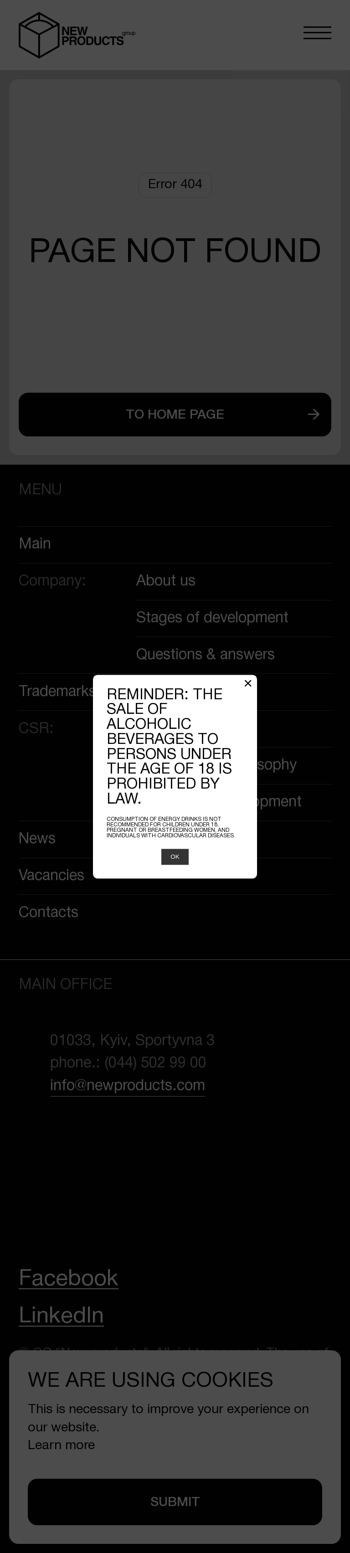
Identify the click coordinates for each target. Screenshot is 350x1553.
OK (174, 856)
